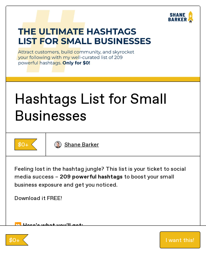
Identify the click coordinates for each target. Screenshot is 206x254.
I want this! (180, 240)
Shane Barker (76, 144)
